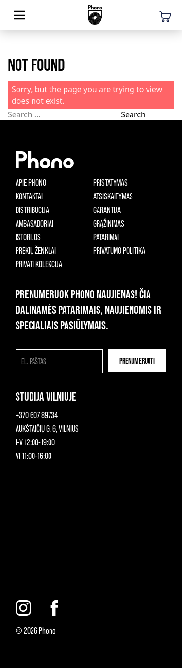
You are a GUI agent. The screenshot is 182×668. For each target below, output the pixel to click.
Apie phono (31, 182)
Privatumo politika (119, 250)
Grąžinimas (108, 223)
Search (133, 114)
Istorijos (28, 236)
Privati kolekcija (39, 264)
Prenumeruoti (137, 360)
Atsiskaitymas (113, 196)
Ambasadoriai (34, 223)
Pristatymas (110, 182)
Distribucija (32, 209)
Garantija (107, 209)
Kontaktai (29, 196)
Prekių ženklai (36, 250)
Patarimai (106, 236)
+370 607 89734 (37, 414)
